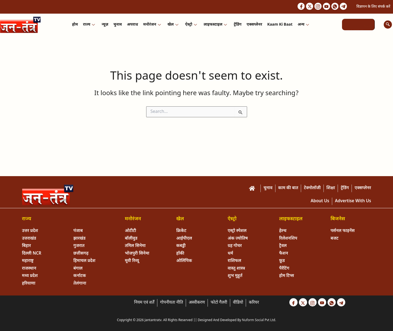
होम (76, 25)
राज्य (90, 25)
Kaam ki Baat (278, 25)
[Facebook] (295, 7)
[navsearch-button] (388, 25)
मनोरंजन (152, 25)
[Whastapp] (333, 7)
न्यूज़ (106, 25)
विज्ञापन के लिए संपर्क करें (373, 7)
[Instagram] (314, 7)
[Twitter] (305, 7)
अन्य (302, 25)
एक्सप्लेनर (253, 25)
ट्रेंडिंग (237, 25)
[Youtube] (324, 7)
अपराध (132, 25)
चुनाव (118, 25)
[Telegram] (343, 7)
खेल (172, 25)
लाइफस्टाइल (215, 25)
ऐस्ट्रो (191, 25)
